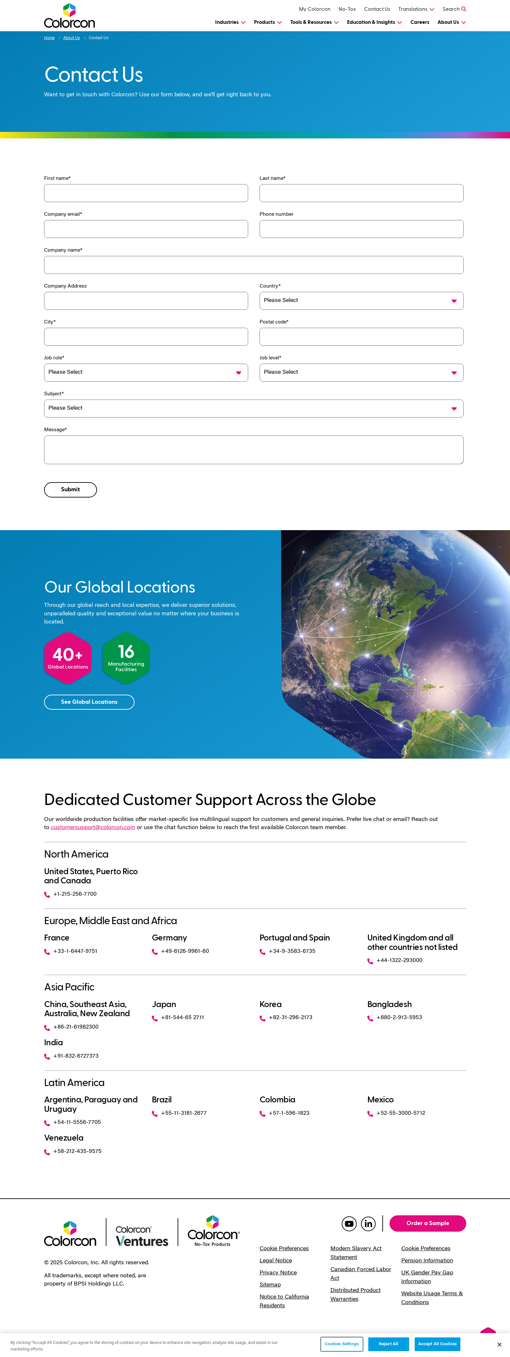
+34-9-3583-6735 (287, 952)
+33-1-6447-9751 (70, 952)
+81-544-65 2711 (178, 1018)
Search (451, 9)
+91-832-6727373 (71, 1056)
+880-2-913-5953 (394, 1018)
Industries (227, 22)
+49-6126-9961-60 (180, 952)
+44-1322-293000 (394, 961)
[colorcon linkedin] (368, 1223)
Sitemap (270, 1285)
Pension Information (427, 1261)
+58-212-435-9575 (73, 1152)
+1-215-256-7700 (70, 894)
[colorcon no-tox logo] (214, 1230)
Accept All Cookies (437, 1344)
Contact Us (377, 9)
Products (264, 22)
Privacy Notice (278, 1273)
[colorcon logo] (70, 1233)
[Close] (499, 1344)
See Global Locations (89, 702)
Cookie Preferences (284, 1249)
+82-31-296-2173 (286, 1018)
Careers (419, 22)
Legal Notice (276, 1261)
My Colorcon (314, 9)
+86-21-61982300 (71, 1027)
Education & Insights (371, 22)
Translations (412, 9)
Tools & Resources (311, 22)
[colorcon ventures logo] (142, 1236)
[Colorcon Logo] (75, 15)
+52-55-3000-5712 (396, 1113)
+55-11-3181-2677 (179, 1113)
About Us (448, 22)
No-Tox (347, 9)
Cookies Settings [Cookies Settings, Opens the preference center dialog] (342, 1344)
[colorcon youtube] (349, 1223)
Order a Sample (427, 1223)
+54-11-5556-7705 (72, 1123)
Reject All (388, 1344)
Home (49, 38)
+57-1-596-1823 (285, 1113)
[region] (255, 1345)
